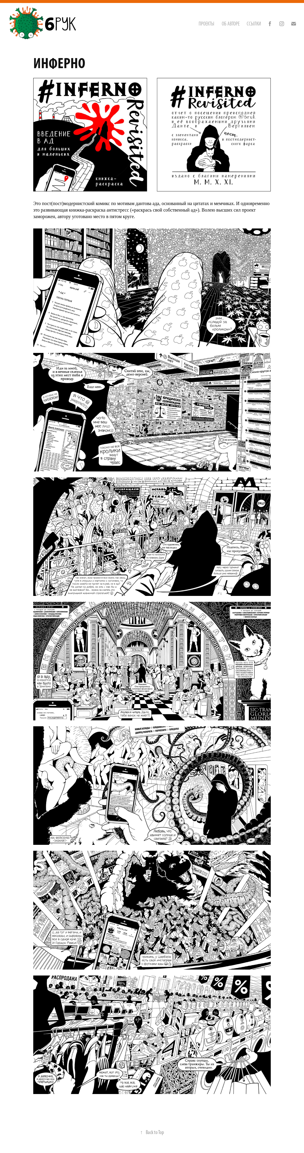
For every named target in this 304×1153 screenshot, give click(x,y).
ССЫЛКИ (254, 23)
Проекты (206, 23)
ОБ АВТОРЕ (231, 23)
